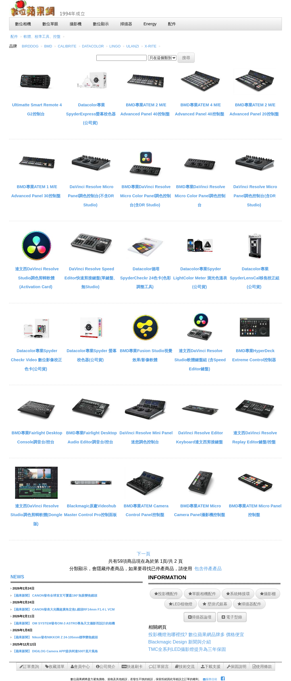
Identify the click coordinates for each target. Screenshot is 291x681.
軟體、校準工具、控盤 (42, 37)
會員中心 (80, 666)
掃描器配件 (249, 604)
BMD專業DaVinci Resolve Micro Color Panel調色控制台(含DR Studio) (145, 195)
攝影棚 (268, 593)
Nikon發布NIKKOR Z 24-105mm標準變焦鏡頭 (65, 637)
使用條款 (262, 666)
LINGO (114, 46)
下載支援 (211, 666)
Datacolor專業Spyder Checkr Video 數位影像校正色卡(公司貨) (36, 359)
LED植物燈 (180, 604)
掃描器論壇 (199, 617)
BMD (48, 46)
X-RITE (150, 46)
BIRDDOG (30, 46)
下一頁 (143, 553)
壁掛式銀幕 (215, 604)
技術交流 (185, 666)
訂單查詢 (29, 666)
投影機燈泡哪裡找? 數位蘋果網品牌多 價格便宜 (196, 634)
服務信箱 (210, 679)
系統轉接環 (238, 593)
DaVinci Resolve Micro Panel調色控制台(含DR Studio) (255, 195)
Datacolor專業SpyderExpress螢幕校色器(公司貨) (91, 114)
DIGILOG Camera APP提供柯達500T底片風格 (65, 651)
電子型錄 (232, 617)
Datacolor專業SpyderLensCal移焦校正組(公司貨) (255, 278)
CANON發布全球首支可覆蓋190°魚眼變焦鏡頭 (64, 595)
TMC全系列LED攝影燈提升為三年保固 (187, 649)
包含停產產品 (208, 568)
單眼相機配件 (202, 593)
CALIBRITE (67, 46)
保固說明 (236, 666)
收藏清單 (55, 666)
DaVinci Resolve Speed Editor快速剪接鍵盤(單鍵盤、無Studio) (91, 278)
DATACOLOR (93, 46)
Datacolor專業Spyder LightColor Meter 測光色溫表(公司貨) (200, 278)
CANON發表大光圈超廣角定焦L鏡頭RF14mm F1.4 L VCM (73, 609)
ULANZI (132, 46)
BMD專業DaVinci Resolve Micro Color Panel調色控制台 (200, 195)
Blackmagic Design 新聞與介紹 (179, 642)
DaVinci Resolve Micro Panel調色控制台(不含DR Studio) (91, 195)
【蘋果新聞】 (22, 595)
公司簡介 (105, 666)
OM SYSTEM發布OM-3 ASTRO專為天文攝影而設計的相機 (73, 623)
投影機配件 (166, 593)
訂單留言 (159, 666)
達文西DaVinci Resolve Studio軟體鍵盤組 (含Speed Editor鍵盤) (200, 359)
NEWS (17, 576)
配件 (14, 37)
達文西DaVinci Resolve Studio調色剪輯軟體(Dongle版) (36, 515)
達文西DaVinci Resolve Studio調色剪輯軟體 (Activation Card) (37, 278)
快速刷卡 (132, 666)
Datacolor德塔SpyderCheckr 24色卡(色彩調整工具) (145, 278)
